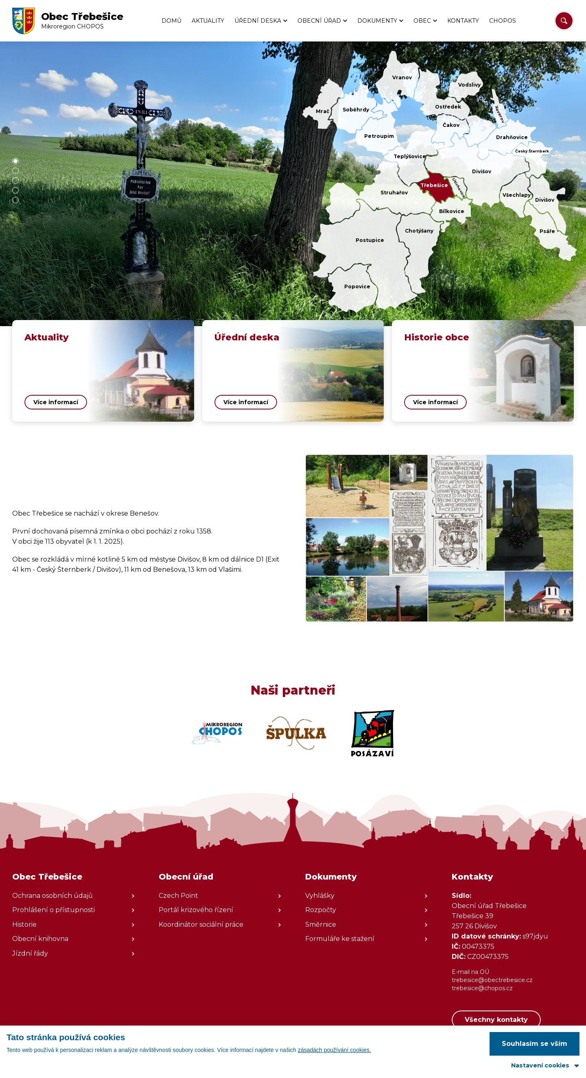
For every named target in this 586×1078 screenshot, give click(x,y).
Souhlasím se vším (534, 1044)
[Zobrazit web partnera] (217, 733)
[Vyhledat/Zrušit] (564, 20)
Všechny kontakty (496, 1020)
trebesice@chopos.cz (482, 988)
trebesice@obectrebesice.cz (492, 980)
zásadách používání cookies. (334, 1050)
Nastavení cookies (540, 1065)
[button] (15, 161)
